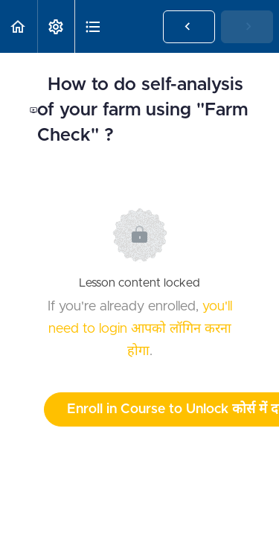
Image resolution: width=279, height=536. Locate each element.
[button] (18, 26)
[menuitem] (55, 26)
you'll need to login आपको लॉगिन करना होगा (140, 329)
